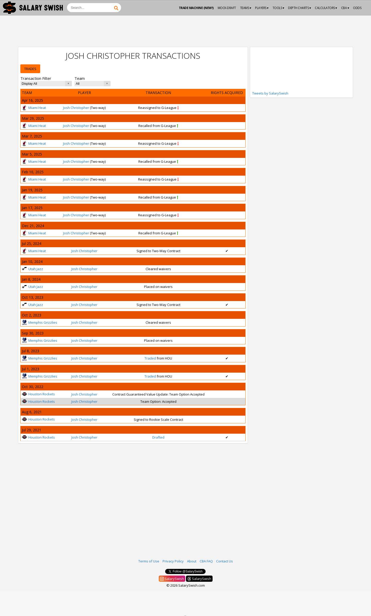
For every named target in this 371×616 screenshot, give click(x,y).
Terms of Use (148, 561)
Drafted (158, 437)
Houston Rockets (38, 394)
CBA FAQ (206, 561)
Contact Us (224, 561)
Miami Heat (34, 107)
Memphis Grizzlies (39, 322)
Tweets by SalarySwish (270, 93)
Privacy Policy (173, 561)
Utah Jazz (32, 269)
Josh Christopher (76, 107)
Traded (150, 358)
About (191, 561)
